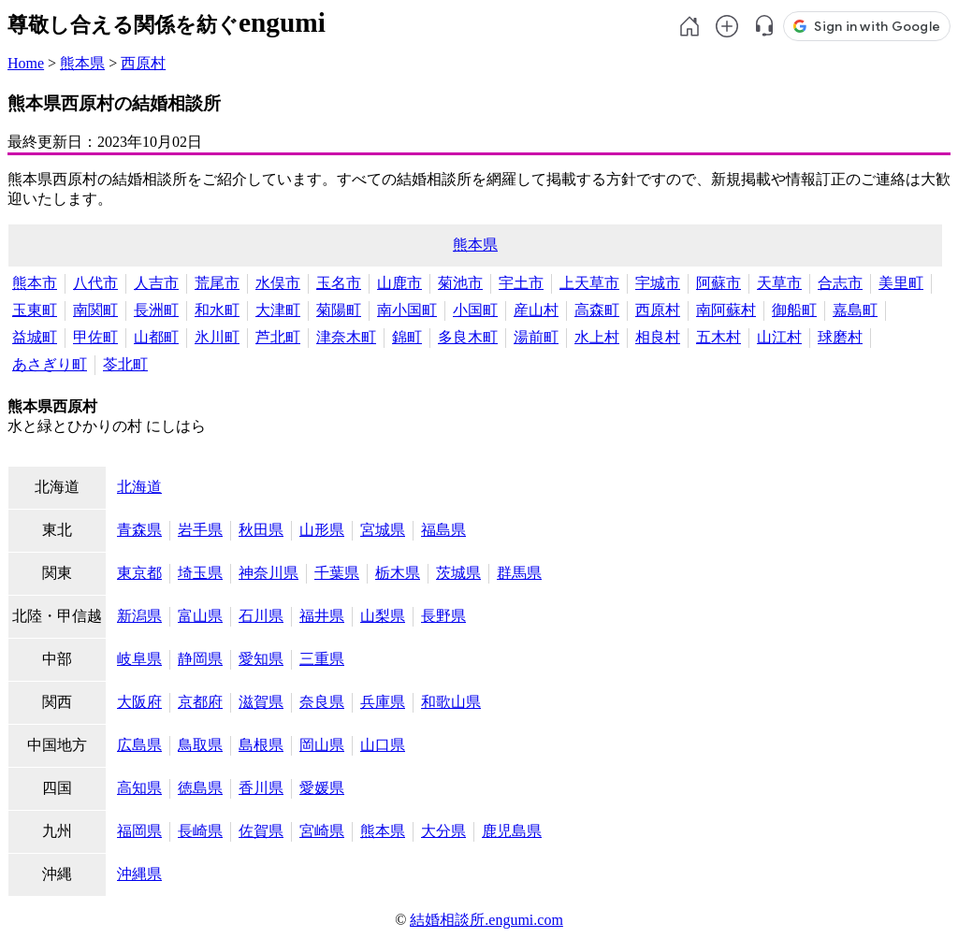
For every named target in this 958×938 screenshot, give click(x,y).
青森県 (139, 530)
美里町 (900, 283)
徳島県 (200, 788)
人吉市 (156, 283)
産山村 (536, 310)
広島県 (139, 745)
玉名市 (338, 283)
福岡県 (139, 831)
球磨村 (840, 337)
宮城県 (382, 530)
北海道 (139, 487)
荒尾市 (217, 283)
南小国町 (407, 310)
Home (25, 63)
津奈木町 (346, 337)
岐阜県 (139, 659)
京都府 (200, 702)
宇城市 (657, 283)
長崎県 (200, 831)
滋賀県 (261, 702)
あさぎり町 (49, 364)
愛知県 (261, 659)
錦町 (407, 337)
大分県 (443, 831)
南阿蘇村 (726, 310)
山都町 (156, 337)
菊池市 (460, 283)
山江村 (779, 337)
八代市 (95, 283)
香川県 (261, 788)
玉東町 (34, 310)
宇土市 (521, 283)
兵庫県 (382, 702)
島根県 (261, 745)
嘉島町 (855, 310)
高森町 (596, 310)
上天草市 (589, 283)
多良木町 (468, 337)
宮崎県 (321, 831)
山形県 (321, 530)
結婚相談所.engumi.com (486, 920)
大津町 (277, 310)
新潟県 (139, 616)
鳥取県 (200, 745)
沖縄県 (139, 874)
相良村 (657, 337)
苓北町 (125, 364)
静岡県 (200, 659)
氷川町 (217, 337)
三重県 (321, 659)
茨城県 (458, 573)
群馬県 (519, 573)
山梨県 (382, 616)
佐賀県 (261, 831)
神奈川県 (268, 573)
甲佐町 (95, 337)
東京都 (139, 573)
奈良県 (321, 702)
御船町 (794, 310)
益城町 (34, 337)
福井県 (321, 616)
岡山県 (321, 745)
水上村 (596, 337)
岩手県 (200, 530)
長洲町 (156, 310)
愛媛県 (321, 788)
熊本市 (34, 283)
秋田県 (261, 530)
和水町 (217, 310)
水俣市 (277, 283)
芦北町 (277, 337)
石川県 (261, 616)
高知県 (139, 788)
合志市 (840, 283)
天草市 (779, 283)
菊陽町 (338, 310)
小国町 (475, 310)
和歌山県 (451, 702)
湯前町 (536, 337)
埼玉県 (200, 573)
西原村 (143, 63)
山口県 (382, 745)
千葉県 (336, 573)
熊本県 (82, 63)
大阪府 (139, 702)
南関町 (95, 310)
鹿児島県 (512, 831)
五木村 (718, 337)
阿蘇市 (718, 283)
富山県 (200, 616)
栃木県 (397, 573)
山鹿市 (399, 283)
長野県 (443, 616)
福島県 (443, 530)
